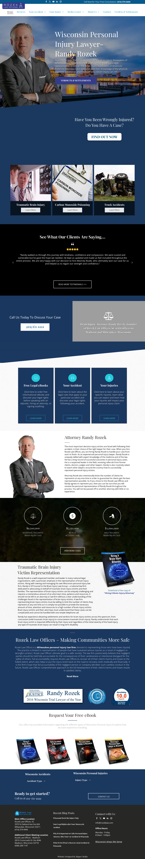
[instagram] (60, 2)
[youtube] (53, 2)
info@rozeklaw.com (104, 822)
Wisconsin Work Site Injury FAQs (66, 818)
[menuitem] (10, 12)
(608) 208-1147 (21, 845)
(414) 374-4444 (123, 1)
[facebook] (46, 2)
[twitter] (49, 2)
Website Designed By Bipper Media (73, 856)
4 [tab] (78, 278)
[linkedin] (57, 2)
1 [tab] (67, 278)
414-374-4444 (33, 798)
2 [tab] (70, 278)
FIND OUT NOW (104, 136)
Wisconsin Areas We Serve (108, 841)
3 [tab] (74, 278)
